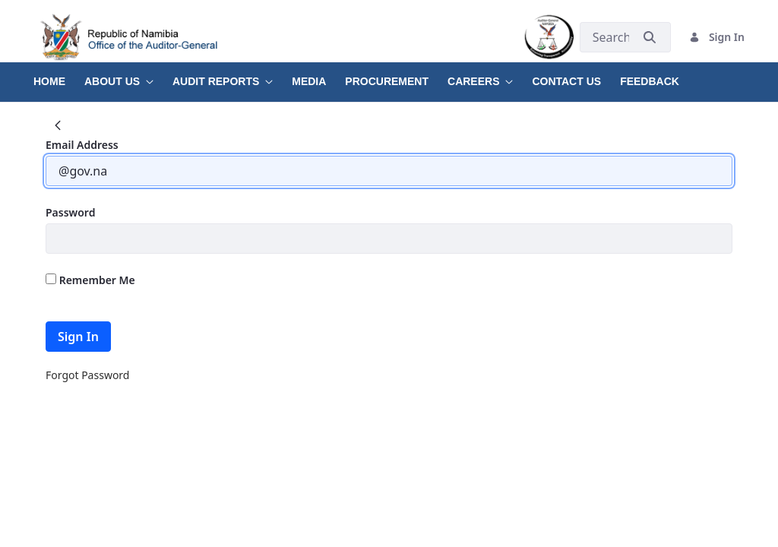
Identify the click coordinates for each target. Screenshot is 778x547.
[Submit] (649, 37)
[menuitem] (58, 76)
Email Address (82, 145)
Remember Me (90, 280)
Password (70, 212)
